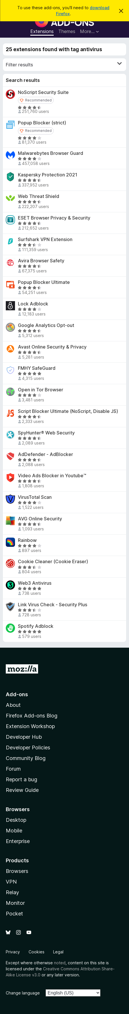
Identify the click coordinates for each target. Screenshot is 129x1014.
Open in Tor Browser (40, 389)
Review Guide (22, 790)
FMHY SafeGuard (36, 368)
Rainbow (27, 540)
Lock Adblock (33, 304)
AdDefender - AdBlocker (45, 454)
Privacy (13, 951)
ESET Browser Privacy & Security (54, 218)
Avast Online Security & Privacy (52, 347)
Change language (23, 992)
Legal (58, 951)
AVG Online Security (40, 519)
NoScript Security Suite (43, 92)
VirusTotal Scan (35, 497)
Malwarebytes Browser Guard (50, 153)
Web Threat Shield (38, 196)
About (13, 705)
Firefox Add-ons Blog (31, 716)
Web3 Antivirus (34, 583)
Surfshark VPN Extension (45, 239)
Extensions (42, 31)
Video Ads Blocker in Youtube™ (52, 475)
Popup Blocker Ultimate (44, 282)
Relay (12, 892)
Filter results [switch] (64, 64)
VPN (11, 882)
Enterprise (18, 841)
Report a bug (21, 779)
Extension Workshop (30, 726)
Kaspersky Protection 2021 (47, 175)
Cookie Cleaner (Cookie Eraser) (53, 561)
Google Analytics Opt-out (46, 325)
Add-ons (17, 694)
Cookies (36, 951)
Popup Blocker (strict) (42, 123)
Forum (13, 769)
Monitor (15, 903)
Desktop (16, 820)
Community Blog (26, 758)
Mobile (14, 831)
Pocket (14, 914)
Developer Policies (28, 747)
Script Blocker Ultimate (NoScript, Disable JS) (68, 411)
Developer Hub (24, 737)
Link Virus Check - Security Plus (52, 604)
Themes (66, 31)
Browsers (17, 871)
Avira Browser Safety (41, 260)
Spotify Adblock (35, 626)
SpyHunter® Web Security (46, 433)
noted (60, 962)
